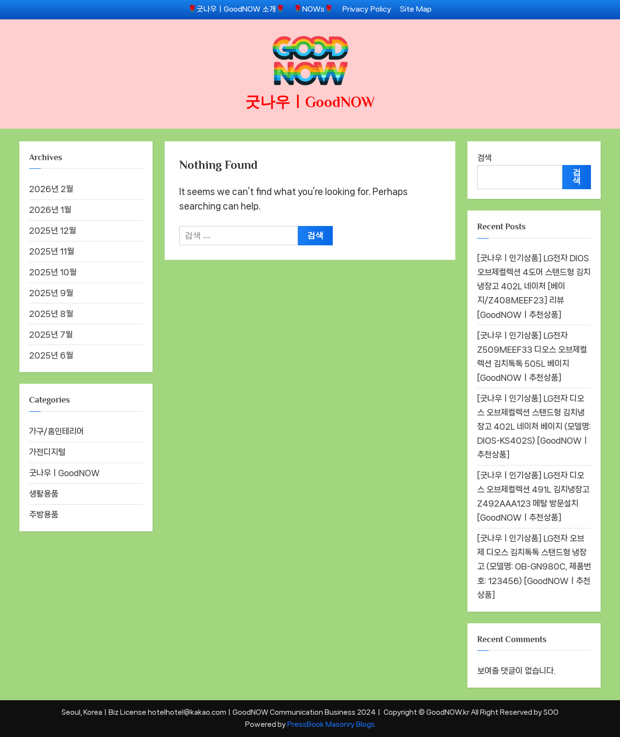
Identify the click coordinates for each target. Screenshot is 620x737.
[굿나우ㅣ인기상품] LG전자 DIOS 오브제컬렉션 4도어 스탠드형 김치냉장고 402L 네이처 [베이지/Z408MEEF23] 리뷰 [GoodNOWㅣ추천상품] (533, 286)
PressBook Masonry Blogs (331, 724)
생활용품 (43, 493)
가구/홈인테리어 (56, 431)
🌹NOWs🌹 (313, 9)
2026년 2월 (51, 188)
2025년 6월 (51, 355)
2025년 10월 (53, 272)
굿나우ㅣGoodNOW (310, 101)
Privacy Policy (366, 9)
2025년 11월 (51, 251)
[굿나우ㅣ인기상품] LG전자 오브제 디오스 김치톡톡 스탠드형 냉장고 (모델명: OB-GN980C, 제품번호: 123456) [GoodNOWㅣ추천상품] (534, 566)
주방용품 (43, 514)
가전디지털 (47, 452)
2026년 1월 (50, 209)
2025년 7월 (51, 334)
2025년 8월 (51, 313)
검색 (484, 157)
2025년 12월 (52, 230)
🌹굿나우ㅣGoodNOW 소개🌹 (236, 9)
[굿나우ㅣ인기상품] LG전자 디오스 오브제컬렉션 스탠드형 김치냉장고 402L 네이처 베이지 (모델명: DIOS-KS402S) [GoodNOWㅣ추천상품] (534, 426)
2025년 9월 (51, 292)
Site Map (416, 9)
